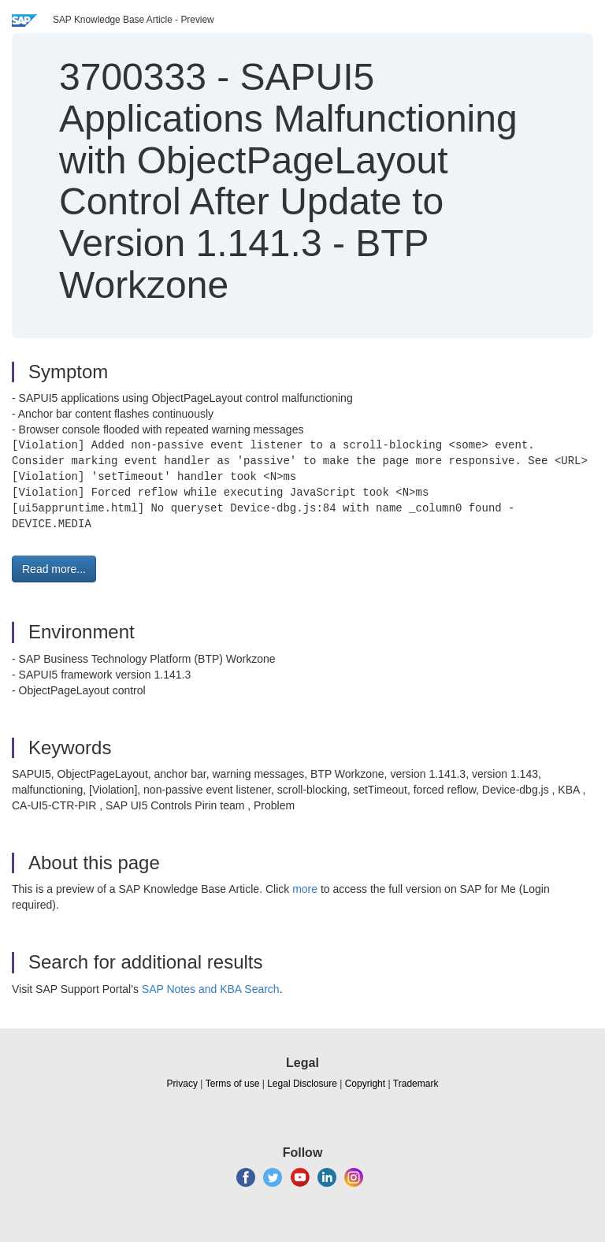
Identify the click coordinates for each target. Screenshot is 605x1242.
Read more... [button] (54, 569)
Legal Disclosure (302, 1083)
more (304, 889)
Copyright (365, 1083)
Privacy (182, 1083)
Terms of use (233, 1083)
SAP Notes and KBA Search (211, 989)
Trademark (416, 1083)
